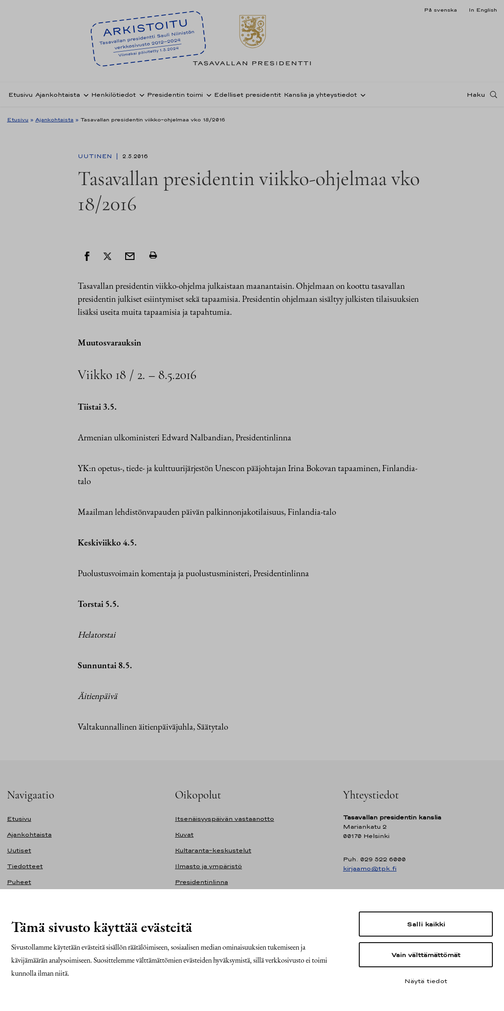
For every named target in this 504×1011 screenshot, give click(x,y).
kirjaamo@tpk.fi (369, 868)
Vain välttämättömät (425, 955)
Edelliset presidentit (247, 95)
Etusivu (20, 95)
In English (483, 10)
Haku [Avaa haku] (476, 94)
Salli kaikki (426, 924)
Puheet (19, 882)
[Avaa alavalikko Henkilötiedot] (140, 94)
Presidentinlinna (201, 882)
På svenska (440, 10)
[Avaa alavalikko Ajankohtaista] (84, 94)
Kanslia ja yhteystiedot (320, 95)
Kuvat (184, 834)
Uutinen (96, 156)
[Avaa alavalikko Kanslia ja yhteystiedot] (361, 94)
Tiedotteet (25, 866)
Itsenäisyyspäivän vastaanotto (224, 819)
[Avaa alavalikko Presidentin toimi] (207, 94)
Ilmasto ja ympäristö (208, 866)
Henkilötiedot (113, 95)
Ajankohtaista (57, 95)
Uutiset (19, 850)
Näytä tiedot (425, 981)
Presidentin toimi (175, 95)
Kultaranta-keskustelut (213, 850)
